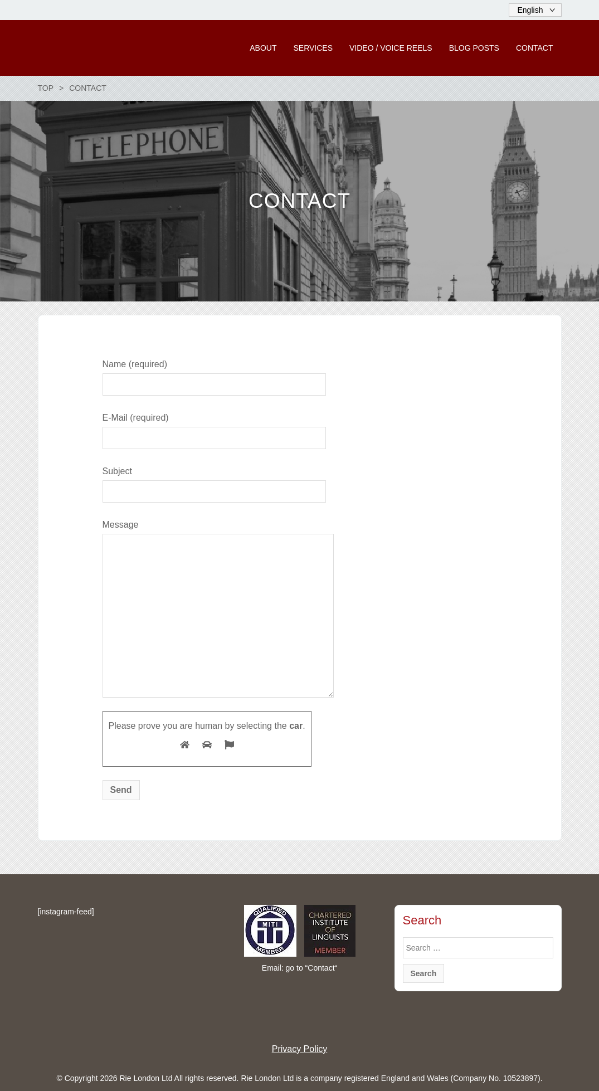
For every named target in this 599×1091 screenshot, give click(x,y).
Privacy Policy (300, 1049)
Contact (321, 967)
